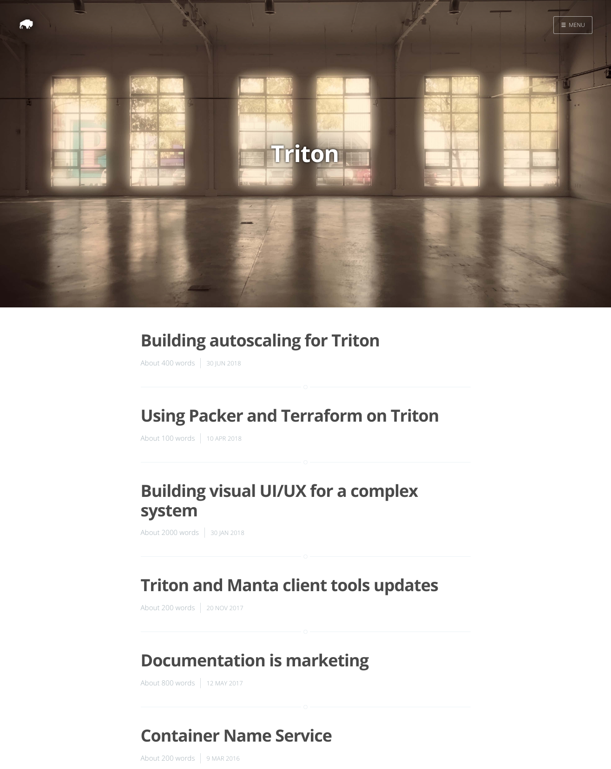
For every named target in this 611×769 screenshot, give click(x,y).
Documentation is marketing (255, 660)
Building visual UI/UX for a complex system (279, 500)
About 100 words (168, 438)
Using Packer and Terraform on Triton (290, 415)
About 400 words (168, 363)
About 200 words (168, 608)
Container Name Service (236, 735)
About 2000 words (170, 532)
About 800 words (168, 683)
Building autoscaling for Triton (260, 340)
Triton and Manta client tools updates (289, 584)
